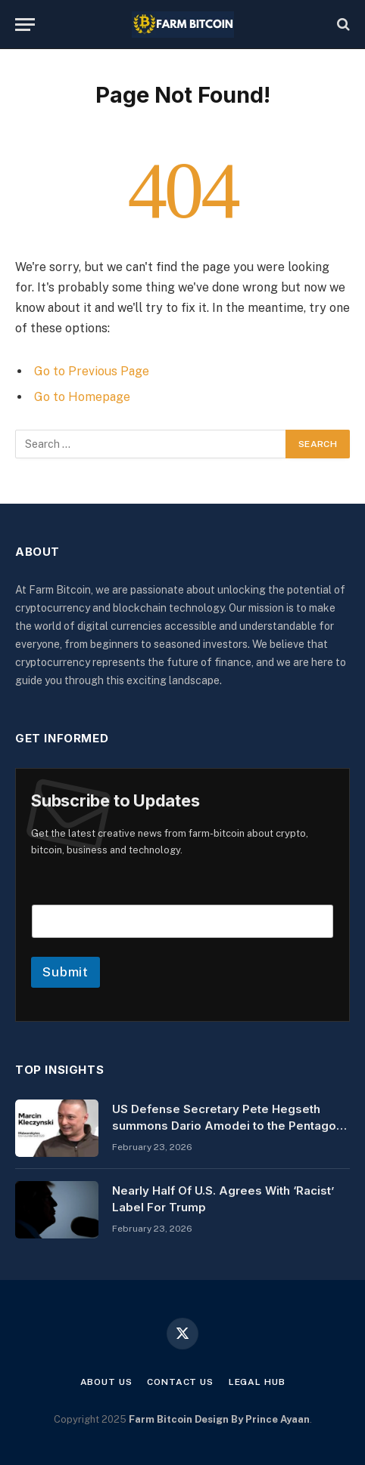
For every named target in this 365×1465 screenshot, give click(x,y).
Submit (65, 971)
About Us (106, 1382)
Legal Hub (257, 1382)
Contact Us (180, 1382)
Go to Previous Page (91, 371)
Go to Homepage (82, 397)
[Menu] (25, 25)
